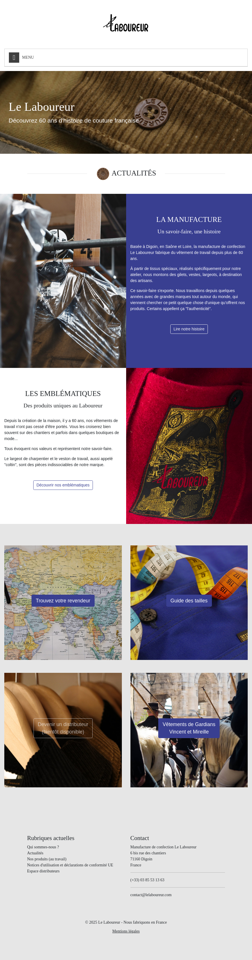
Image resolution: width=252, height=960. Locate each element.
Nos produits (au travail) (47, 859)
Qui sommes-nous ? (43, 847)
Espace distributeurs (43, 871)
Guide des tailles (189, 601)
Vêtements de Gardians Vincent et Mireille (189, 728)
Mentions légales (126, 931)
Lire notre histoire (188, 329)
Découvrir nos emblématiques (62, 485)
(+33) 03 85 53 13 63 (147, 880)
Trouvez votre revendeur (63, 601)
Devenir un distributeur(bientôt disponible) (63, 728)
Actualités (35, 853)
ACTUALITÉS (134, 173)
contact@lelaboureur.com (151, 895)
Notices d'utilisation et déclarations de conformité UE (70, 865)
